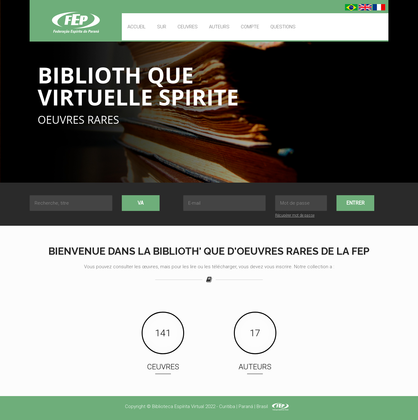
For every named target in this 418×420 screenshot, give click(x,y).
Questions (283, 27)
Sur (161, 27)
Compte (250, 27)
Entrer (355, 203)
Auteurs (219, 27)
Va (141, 203)
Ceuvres (188, 27)
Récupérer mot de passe (294, 215)
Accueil (136, 27)
